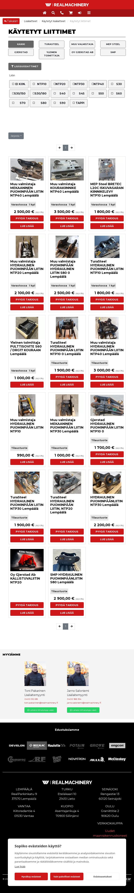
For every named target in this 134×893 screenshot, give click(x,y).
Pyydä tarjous (27, 218)
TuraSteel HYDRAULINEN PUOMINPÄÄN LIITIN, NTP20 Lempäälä (62, 504)
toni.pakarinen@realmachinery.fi (41, 702)
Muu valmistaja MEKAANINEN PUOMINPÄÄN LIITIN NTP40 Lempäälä (26, 189)
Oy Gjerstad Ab (82, 52)
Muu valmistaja (82, 44)
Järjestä (15, 136)
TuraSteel (51, 44)
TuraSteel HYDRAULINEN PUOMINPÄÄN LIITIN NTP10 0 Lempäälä (66, 348)
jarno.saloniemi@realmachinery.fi (84, 702)
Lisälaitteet (31, 21)
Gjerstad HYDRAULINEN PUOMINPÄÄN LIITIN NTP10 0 (107, 425)
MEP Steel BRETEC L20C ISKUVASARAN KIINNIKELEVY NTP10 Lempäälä (107, 189)
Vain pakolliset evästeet (67, 876)
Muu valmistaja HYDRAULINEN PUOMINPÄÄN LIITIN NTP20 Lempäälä (26, 267)
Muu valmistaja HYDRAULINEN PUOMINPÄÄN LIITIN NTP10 (26, 425)
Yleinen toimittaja (51, 54)
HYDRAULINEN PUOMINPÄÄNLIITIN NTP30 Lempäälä (106, 501)
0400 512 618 (31, 699)
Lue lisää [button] (27, 226)
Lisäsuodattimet (24, 66)
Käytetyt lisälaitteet (54, 21)
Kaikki (21, 44)
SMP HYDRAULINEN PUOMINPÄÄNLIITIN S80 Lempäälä (66, 578)
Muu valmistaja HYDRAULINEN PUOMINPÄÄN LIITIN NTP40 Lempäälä (107, 348)
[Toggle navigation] (89, 12)
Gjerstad (21, 52)
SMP (113, 52)
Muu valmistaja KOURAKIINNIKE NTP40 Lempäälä (64, 188)
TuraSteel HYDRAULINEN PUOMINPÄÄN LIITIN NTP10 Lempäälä (107, 267)
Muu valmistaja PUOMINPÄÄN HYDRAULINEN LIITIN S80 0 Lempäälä (62, 269)
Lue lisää (20, 866)
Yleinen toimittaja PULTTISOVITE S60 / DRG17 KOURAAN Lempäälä (26, 348)
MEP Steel (113, 44)
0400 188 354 (74, 699)
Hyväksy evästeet (31, 876)
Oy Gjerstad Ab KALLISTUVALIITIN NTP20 (25, 578)
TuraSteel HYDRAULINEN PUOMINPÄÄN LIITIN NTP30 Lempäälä (26, 503)
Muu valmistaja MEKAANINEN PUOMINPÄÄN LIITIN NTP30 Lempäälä (66, 425)
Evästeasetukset (103, 876)
